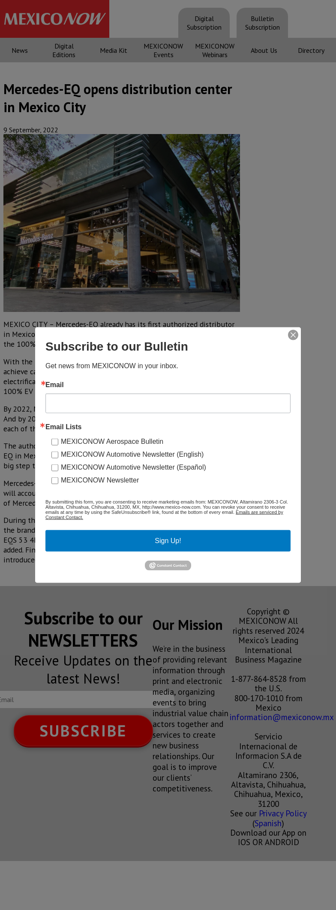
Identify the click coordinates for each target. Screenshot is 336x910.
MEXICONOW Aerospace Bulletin (112, 441)
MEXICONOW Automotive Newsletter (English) (132, 454)
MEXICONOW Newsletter (100, 480)
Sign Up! (168, 540)
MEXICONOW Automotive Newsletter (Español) (133, 467)
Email (54, 385)
